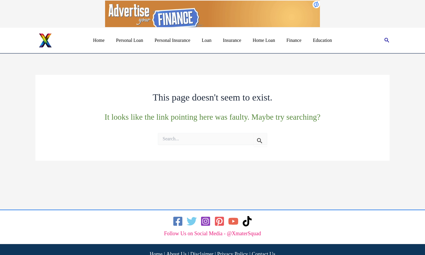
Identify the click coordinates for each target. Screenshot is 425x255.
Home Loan (261, 40)
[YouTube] (233, 221)
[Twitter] (192, 221)
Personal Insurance (175, 40)
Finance (289, 40)
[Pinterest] (219, 221)
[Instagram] (205, 221)
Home (106, 40)
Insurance (231, 40)
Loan (207, 40)
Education (315, 40)
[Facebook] (178, 221)
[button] (387, 40)
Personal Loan (134, 40)
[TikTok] (247, 221)
